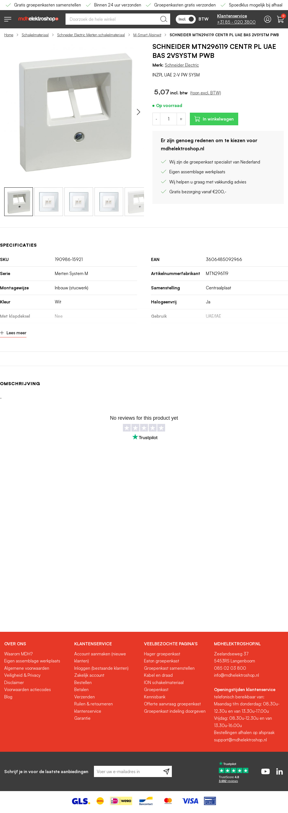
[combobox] (118, 19)
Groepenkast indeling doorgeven (175, 711)
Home (8, 35)
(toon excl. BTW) (205, 93)
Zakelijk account (89, 675)
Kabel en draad (158, 675)
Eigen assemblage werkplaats (32, 661)
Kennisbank (154, 697)
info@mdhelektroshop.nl (236, 675)
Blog (8, 697)
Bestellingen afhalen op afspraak (244, 732)
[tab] (37, 644)
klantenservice (87, 711)
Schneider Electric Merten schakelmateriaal (91, 35)
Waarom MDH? (18, 654)
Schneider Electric (182, 65)
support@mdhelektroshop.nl (240, 739)
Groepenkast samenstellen (169, 668)
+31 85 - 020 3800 (236, 22)
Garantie (82, 718)
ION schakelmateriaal (164, 682)
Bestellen (83, 682)
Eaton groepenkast (161, 661)
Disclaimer (14, 682)
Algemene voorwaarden (26, 668)
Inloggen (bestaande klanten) (101, 668)
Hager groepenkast (162, 654)
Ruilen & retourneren (93, 704)
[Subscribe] (166, 771)
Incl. (186, 19)
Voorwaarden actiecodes (27, 689)
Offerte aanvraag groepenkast (172, 704)
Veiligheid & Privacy (22, 675)
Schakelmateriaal (35, 35)
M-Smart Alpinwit (147, 35)
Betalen (81, 689)
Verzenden (84, 697)
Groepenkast (156, 689)
